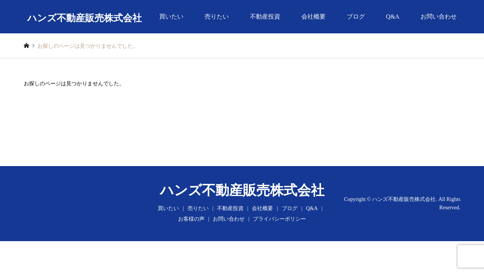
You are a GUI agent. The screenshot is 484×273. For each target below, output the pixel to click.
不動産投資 (265, 16)
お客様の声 (191, 219)
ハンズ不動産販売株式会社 (242, 190)
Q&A (393, 16)
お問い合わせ (438, 16)
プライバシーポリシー (279, 219)
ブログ (356, 16)
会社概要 (313, 16)
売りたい (217, 16)
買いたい (171, 16)
